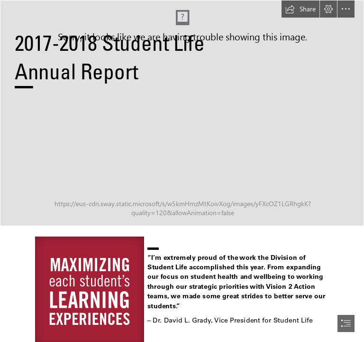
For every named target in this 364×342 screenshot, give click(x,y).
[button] (300, 9)
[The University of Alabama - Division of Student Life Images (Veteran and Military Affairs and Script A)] (182, 113)
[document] (182, 171)
